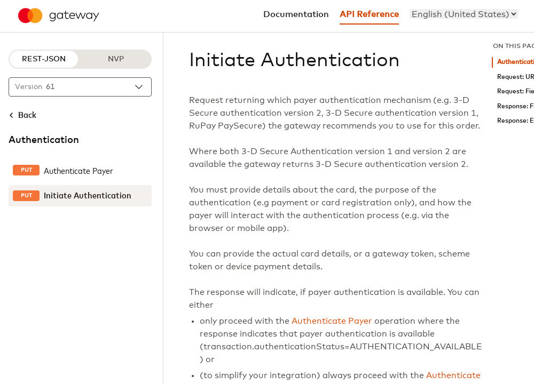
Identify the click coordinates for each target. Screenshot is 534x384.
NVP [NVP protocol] (116, 59)
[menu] (464, 14)
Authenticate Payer (332, 321)
